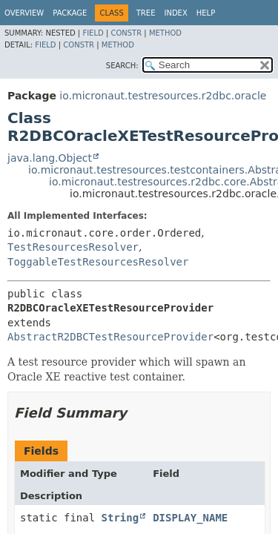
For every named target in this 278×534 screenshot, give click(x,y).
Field (92, 33)
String (120, 518)
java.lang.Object (49, 158)
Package (70, 13)
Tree (146, 13)
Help (205, 13)
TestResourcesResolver (73, 247)
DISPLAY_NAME (190, 518)
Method (165, 33)
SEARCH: (122, 66)
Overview (24, 13)
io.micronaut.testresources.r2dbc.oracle (162, 96)
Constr (126, 33)
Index (175, 13)
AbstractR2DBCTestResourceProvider (110, 337)
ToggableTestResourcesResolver (97, 262)
